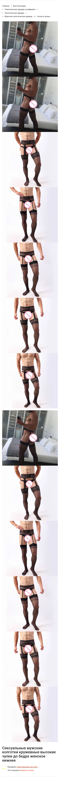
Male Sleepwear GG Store (27, 767)
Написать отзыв (26, 770)
